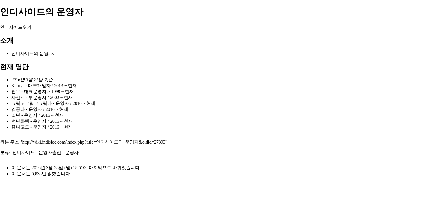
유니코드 (20, 127)
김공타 (18, 109)
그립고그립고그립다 (31, 103)
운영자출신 (50, 152)
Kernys (17, 85)
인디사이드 (22, 53)
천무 (15, 91)
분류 (4, 152)
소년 (15, 115)
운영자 (72, 152)
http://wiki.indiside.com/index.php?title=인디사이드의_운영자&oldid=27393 (93, 142)
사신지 (18, 97)
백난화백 (20, 121)
